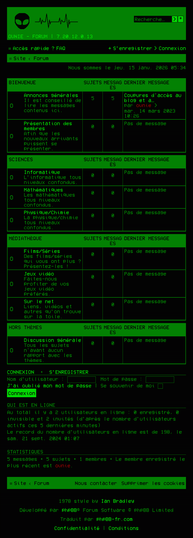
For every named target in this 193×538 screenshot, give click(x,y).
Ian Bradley (117, 501)
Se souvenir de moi (132, 385)
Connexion (20, 372)
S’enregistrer (68, 372)
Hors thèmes (25, 327)
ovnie (143, 105)
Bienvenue (22, 82)
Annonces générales (51, 95)
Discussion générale (52, 340)
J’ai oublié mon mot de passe (49, 385)
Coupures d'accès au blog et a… (152, 97)
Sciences (21, 159)
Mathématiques (43, 189)
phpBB (69, 510)
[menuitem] (57, 48)
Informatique (42, 172)
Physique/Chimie (46, 212)
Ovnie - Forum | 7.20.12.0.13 (50, 36)
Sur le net (39, 301)
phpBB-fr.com (114, 519)
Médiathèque (25, 238)
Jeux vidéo (39, 273)
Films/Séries (42, 251)
